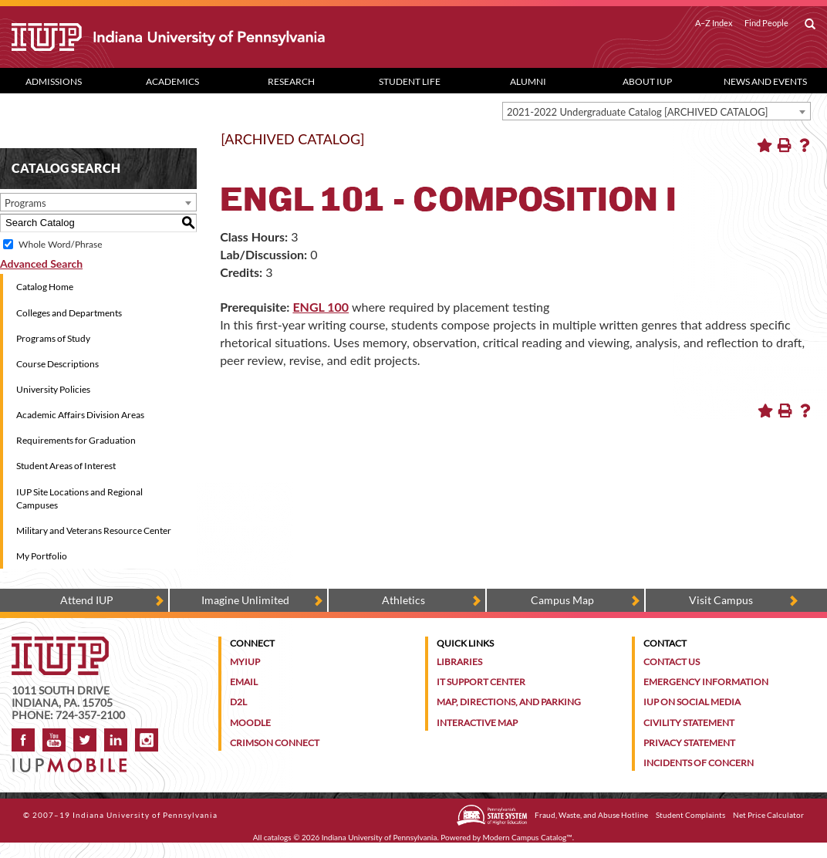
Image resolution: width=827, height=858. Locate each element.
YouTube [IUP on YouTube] (54, 740)
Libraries (459, 661)
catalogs (278, 837)
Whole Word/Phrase (60, 244)
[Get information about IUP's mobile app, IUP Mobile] (74, 760)
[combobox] (656, 111)
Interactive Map (477, 722)
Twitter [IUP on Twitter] (84, 740)
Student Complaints (690, 814)
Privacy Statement (689, 742)
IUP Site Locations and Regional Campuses (79, 498)
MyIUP (245, 661)
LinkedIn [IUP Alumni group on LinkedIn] (115, 740)
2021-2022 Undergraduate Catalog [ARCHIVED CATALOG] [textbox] (637, 112)
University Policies (53, 389)
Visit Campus (721, 599)
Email (244, 681)
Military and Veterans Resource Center (93, 530)
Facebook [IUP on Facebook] (23, 740)
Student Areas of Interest (66, 465)
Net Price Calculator (768, 814)
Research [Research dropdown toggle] (291, 81)
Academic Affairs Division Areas (80, 415)
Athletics (403, 599)
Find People (766, 23)
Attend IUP (86, 599)
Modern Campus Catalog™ (527, 837)
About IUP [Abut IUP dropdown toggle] (647, 81)
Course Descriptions (57, 364)
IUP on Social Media (692, 702)
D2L (238, 702)
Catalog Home (44, 286)
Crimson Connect (274, 742)
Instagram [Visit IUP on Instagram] (146, 740)
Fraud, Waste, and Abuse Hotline (591, 814)
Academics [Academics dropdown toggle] (172, 81)
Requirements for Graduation (76, 440)
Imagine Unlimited (245, 599)
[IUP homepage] (60, 643)
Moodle (250, 722)
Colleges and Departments (69, 313)
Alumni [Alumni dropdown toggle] (528, 81)
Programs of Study (53, 338)
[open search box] (810, 24)
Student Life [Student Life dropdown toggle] (410, 81)
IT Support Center (481, 681)
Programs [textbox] (25, 203)
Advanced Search (41, 263)
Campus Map (562, 599)
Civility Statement (688, 722)
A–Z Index (714, 23)
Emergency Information (705, 681)
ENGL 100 (320, 306)
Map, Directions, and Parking (509, 702)
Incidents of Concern (698, 762)
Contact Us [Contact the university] (671, 661)
